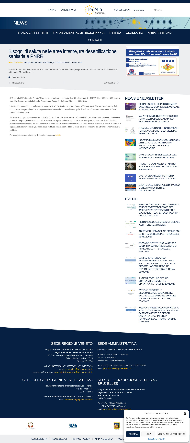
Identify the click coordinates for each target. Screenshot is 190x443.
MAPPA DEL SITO (104, 439)
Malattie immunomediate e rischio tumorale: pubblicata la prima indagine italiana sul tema (158, 119)
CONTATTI (95, 40)
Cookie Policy (153, 439)
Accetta (133, 434)
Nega (148, 434)
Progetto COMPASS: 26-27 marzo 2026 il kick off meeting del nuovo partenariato (158, 167)
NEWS (20, 23)
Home (11, 62)
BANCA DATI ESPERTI (33, 32)
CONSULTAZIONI (122, 10)
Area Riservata (160, 32)
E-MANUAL (139, 10)
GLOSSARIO (134, 32)
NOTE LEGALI (59, 439)
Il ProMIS (52, 10)
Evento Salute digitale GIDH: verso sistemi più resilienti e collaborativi (159, 188)
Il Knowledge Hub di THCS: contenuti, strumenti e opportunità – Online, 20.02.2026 (157, 281)
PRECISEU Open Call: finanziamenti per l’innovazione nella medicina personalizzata (158, 131)
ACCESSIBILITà (39, 439)
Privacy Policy (81, 439)
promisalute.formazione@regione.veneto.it (73, 372)
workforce (19, 62)
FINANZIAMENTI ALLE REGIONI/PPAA (78, 32)
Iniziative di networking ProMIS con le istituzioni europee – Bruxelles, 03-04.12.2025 (159, 234)
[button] (185, 413)
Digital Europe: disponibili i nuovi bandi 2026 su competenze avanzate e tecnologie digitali (159, 107)
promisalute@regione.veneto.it (78, 369)
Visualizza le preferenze (171, 434)
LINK (58, 135)
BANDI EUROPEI (68, 10)
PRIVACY (162, 439)
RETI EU (115, 32)
